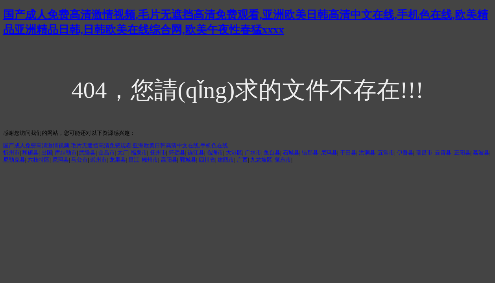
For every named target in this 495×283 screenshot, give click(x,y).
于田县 (348, 153)
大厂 (122, 153)
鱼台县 (272, 153)
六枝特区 (39, 160)
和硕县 (30, 153)
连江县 (196, 153)
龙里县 (117, 160)
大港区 (234, 153)
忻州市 (11, 153)
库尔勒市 (66, 153)
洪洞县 (367, 153)
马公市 (79, 160)
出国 (46, 153)
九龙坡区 (261, 160)
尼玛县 (329, 153)
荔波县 (481, 153)
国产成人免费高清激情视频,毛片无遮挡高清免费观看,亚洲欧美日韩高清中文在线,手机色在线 (115, 146)
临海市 (215, 153)
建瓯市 (226, 160)
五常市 (386, 153)
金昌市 (106, 153)
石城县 (291, 153)
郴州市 (150, 160)
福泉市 (139, 153)
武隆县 (87, 153)
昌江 (133, 160)
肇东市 (283, 160)
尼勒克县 (14, 160)
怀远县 (177, 153)
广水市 (253, 153)
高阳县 (169, 160)
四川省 (207, 160)
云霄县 (443, 153)
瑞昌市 (424, 153)
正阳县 (462, 153)
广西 (242, 160)
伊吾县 (405, 153)
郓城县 (188, 160)
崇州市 (98, 160)
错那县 (310, 153)
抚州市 (158, 153)
